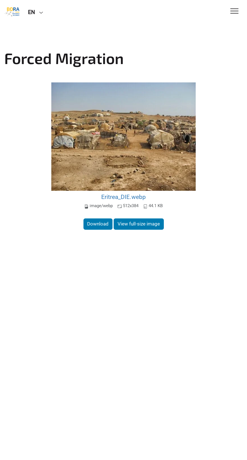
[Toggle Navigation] (234, 11)
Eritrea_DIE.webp (123, 196)
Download (98, 224)
